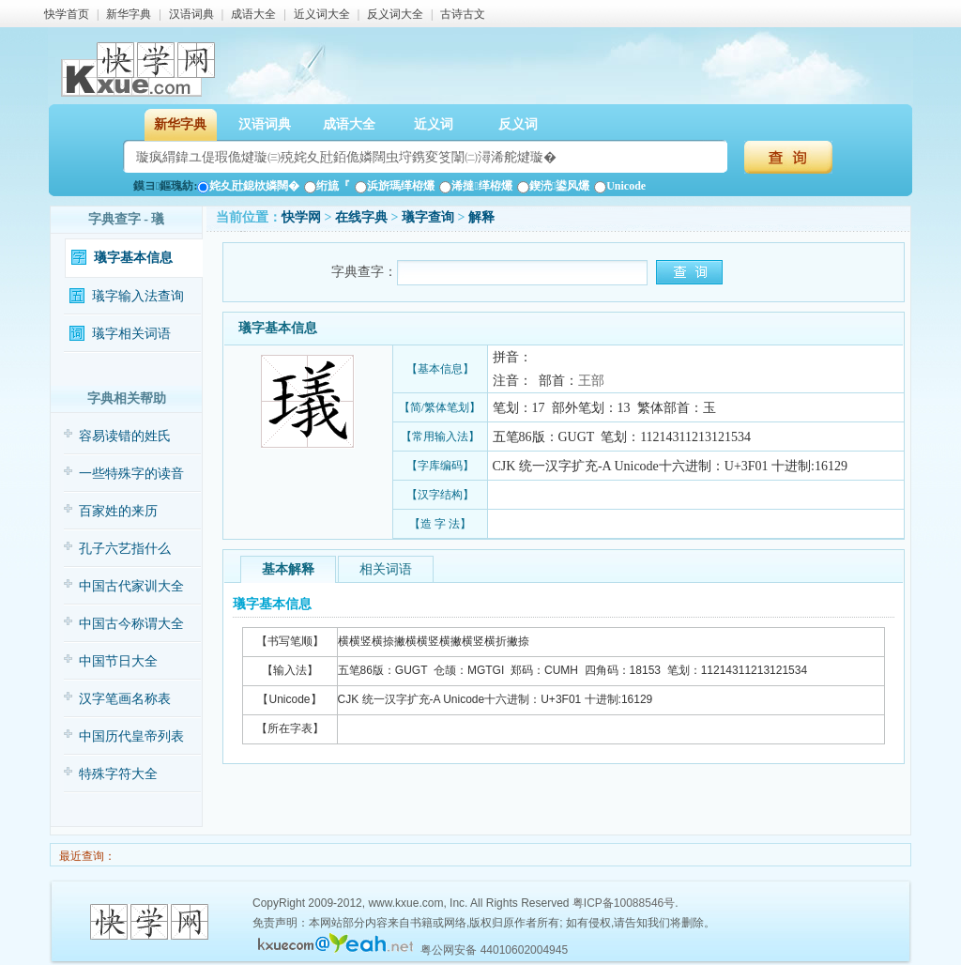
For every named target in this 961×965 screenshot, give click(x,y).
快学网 (301, 217)
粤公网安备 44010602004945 (494, 950)
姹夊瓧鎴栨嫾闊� (248, 185)
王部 (591, 381)
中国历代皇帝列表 (131, 736)
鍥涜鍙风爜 (553, 185)
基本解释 (288, 569)
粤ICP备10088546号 (623, 903)
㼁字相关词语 (131, 334)
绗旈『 (327, 185)
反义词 (518, 124)
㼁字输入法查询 (138, 296)
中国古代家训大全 (131, 586)
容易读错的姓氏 (125, 436)
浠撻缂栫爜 (475, 185)
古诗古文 (462, 14)
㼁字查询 (428, 217)
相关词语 (385, 569)
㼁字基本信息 (133, 258)
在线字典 (361, 217)
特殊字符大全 (118, 774)
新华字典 (128, 14)
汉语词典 (191, 14)
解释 (481, 217)
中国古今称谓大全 (131, 624)
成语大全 (253, 14)
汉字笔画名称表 (125, 699)
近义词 (433, 124)
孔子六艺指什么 (125, 549)
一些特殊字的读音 (131, 474)
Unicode (620, 185)
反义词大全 (395, 14)
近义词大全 (322, 14)
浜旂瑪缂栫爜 (395, 185)
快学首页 (66, 14)
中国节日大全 (118, 661)
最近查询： (85, 856)
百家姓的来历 (118, 511)
